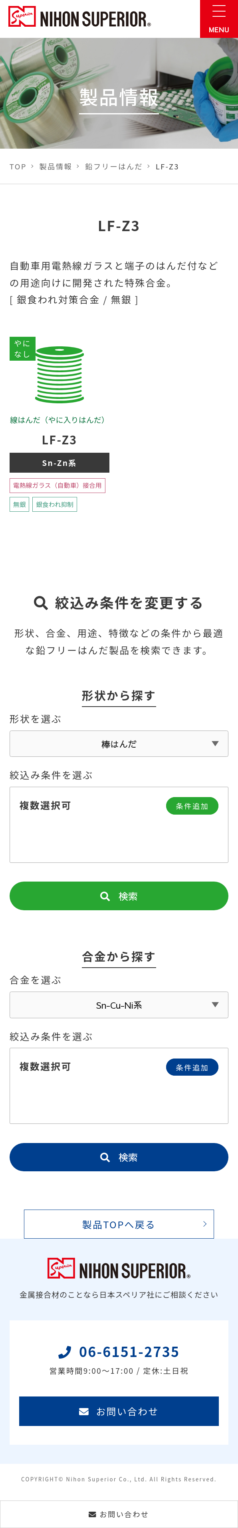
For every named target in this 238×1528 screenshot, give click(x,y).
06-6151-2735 (119, 1364)
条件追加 (192, 808)
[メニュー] (219, 19)
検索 (119, 898)
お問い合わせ (119, 1417)
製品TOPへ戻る (119, 1228)
